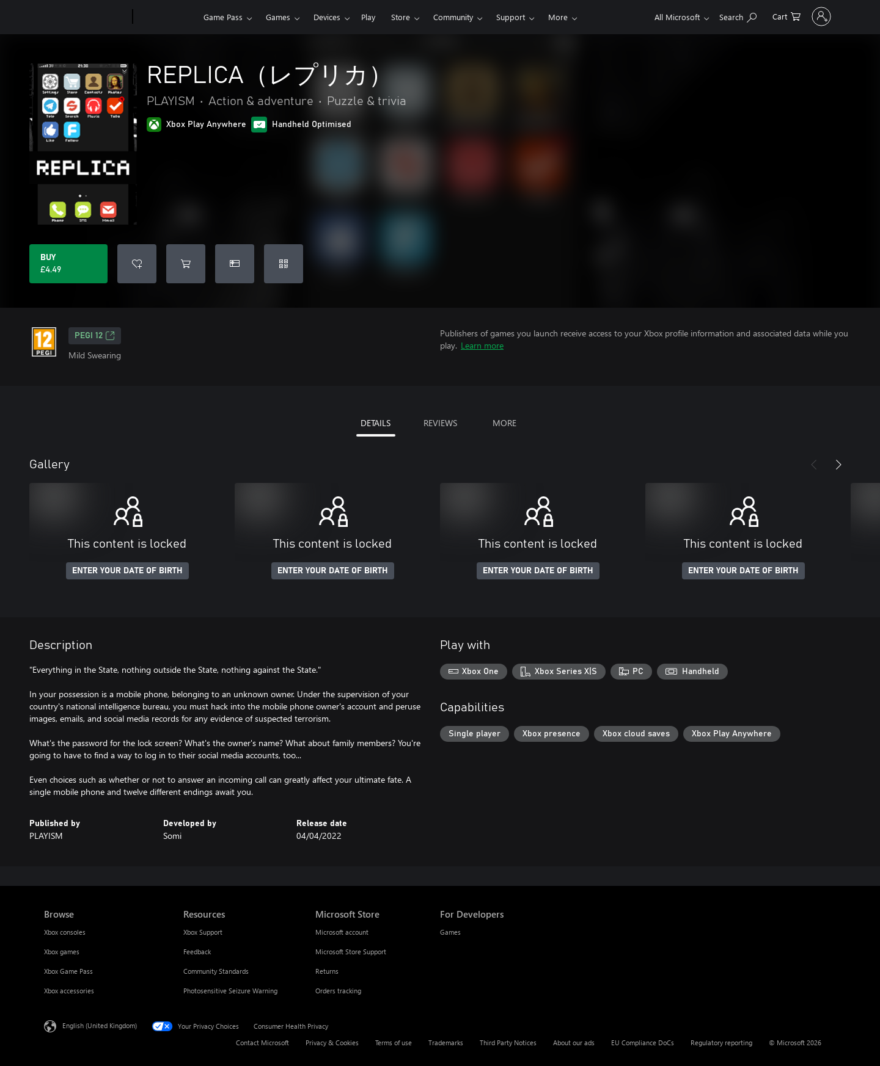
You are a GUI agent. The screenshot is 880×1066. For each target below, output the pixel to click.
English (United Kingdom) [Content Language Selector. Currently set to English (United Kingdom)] (99, 1025)
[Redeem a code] (283, 263)
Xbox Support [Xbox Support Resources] (202, 932)
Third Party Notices (508, 1042)
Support (510, 17)
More (558, 17)
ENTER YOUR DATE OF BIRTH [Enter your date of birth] (127, 571)
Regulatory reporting (721, 1042)
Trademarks (445, 1042)
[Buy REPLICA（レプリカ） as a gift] (234, 263)
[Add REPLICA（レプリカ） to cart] (185, 263)
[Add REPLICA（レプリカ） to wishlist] (136, 263)
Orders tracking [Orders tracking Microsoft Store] (338, 991)
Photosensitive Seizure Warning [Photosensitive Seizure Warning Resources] (230, 991)
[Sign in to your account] (804, 16)
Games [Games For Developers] (450, 932)
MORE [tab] (504, 423)
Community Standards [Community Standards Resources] (216, 971)
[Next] (838, 464)
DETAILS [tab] (376, 423)
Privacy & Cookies (332, 1042)
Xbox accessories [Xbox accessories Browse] (69, 991)
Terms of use (393, 1042)
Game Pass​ (223, 17)
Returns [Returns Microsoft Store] (327, 971)
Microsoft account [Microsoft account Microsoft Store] (342, 932)
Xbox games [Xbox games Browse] (61, 951)
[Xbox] (166, 17)
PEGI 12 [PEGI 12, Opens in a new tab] (95, 336)
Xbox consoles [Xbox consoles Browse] (65, 932)
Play (368, 17)
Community (453, 17)
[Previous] (814, 464)
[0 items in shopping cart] (753, 15)
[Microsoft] (86, 17)
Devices (327, 17)
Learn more (482, 345)
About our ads (574, 1042)
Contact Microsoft (262, 1042)
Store (400, 17)
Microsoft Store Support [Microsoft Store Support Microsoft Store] (350, 951)
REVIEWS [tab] (440, 423)
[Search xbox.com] (704, 15)
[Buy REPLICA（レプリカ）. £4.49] (68, 263)
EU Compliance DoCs (642, 1042)
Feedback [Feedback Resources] (197, 951)
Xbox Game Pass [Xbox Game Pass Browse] (68, 971)
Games (278, 17)
